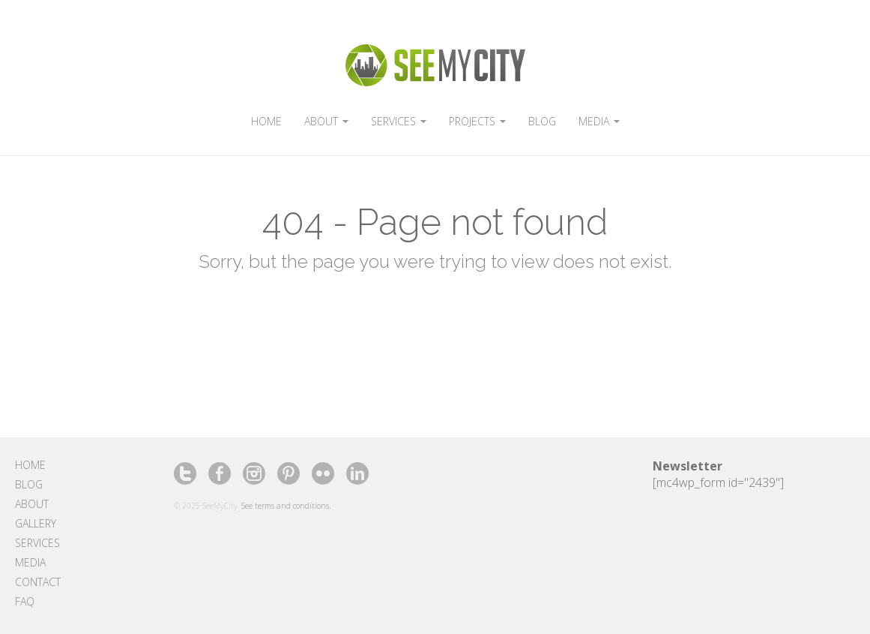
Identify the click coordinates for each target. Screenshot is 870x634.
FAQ (24, 601)
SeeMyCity (435, 65)
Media (30, 562)
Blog (29, 484)
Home (30, 465)
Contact (38, 582)
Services (37, 543)
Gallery (35, 523)
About (32, 504)
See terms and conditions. (285, 505)
